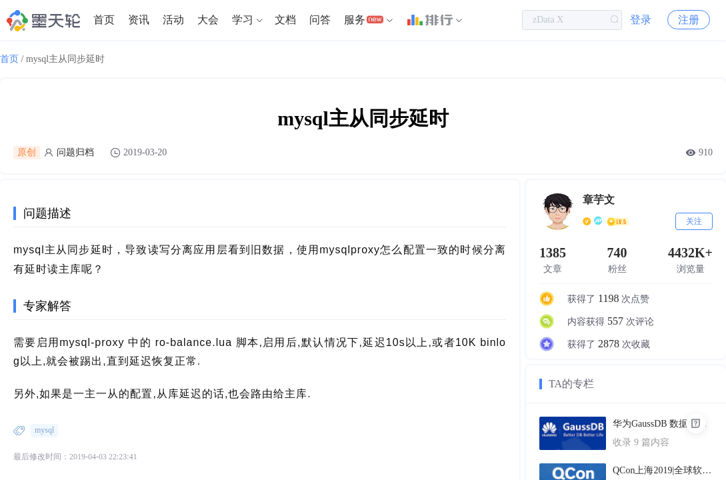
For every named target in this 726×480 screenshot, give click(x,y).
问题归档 (75, 152)
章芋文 (599, 199)
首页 (104, 19)
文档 (285, 19)
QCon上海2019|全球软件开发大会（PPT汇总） (663, 470)
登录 (640, 19)
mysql (44, 430)
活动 (173, 19)
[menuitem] (104, 20)
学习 (242, 19)
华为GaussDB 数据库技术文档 (663, 424)
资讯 (138, 19)
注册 (688, 19)
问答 (320, 19)
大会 (208, 19)
